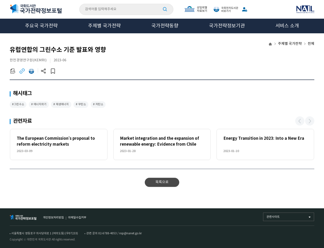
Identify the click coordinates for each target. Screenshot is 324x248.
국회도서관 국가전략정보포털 (36, 9)
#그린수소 (18, 104)
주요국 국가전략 (41, 26)
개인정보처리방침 (53, 217)
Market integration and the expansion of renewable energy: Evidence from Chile (159, 142)
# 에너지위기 (39, 104)
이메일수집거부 (77, 217)
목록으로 (162, 182)
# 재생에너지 (61, 104)
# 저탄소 (98, 104)
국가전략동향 (164, 26)
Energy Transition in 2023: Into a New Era (263, 139)
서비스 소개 (287, 26)
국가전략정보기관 (227, 26)
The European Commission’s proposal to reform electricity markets (56, 142)
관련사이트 (273, 216)
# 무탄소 (81, 104)
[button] (299, 121)
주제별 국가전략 (104, 26)
